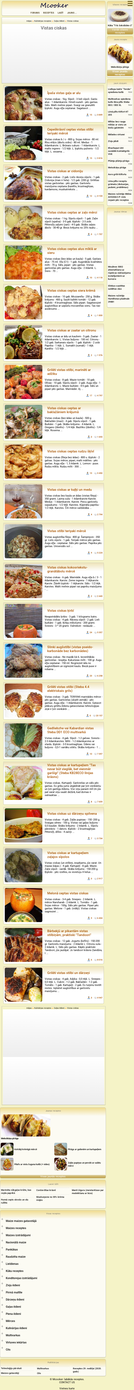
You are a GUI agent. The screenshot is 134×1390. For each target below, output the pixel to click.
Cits (8, 1349)
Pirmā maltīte (14, 1292)
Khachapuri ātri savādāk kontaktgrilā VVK (118, 151)
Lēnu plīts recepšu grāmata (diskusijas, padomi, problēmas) (118, 184)
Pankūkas (12, 1249)
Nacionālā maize (16, 1242)
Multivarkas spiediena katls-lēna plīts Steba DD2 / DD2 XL (119, 102)
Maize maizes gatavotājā (21, 1221)
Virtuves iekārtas (16, 1342)
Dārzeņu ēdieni (15, 1299)
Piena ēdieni (13, 1313)
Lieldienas (12, 1263)
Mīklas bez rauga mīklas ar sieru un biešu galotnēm (117, 124)
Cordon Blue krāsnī (46, 1190)
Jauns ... (72, 13)
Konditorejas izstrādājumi (21, 1278)
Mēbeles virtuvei (116, 134)
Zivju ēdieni (13, 1285)
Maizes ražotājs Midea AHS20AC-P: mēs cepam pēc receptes (119, 197)
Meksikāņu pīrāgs (120, 67)
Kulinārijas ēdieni (16, 1328)
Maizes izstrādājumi (18, 1235)
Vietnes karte (67, 1388)
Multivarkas (13, 1335)
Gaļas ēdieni (13, 1306)
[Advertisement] (54, 56)
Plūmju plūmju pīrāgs (118, 161)
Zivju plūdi (113, 141)
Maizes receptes (16, 1228)
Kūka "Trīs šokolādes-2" (120, 25)
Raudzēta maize (16, 1256)
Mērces (10, 1321)
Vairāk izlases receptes (120, 31)
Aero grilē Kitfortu (117, 174)
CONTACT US (67, 1382)
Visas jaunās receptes (53, 1176)
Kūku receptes (14, 1271)
